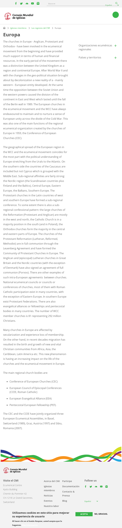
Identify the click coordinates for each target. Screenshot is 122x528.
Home (4, 28)
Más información (30, 525)
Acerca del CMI (52, 481)
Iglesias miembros (18, 28)
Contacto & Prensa (68, 493)
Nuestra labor (51, 506)
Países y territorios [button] (90, 57)
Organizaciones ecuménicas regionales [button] (95, 47)
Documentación (70, 486)
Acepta (84, 514)
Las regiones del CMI (40, 28)
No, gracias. (101, 514)
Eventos (48, 500)
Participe (67, 481)
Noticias (48, 495)
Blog (64, 500)
